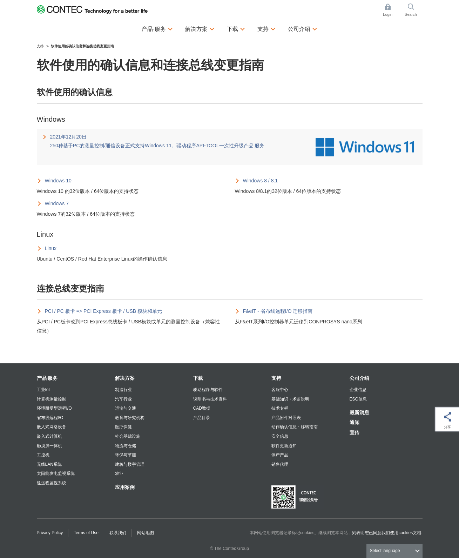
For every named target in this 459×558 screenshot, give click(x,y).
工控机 (43, 454)
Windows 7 (57, 203)
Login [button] (391, 10)
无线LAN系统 (49, 464)
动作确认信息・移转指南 (294, 426)
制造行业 (123, 389)
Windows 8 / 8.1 (260, 180)
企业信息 (358, 389)
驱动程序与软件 (208, 389)
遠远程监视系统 (51, 482)
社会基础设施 (127, 436)
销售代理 (279, 464)
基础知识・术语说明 (290, 399)
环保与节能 (125, 454)
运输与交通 (125, 408)
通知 (354, 422)
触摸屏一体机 (49, 445)
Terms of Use (86, 532)
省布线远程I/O (50, 417)
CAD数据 (201, 408)
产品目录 (201, 417)
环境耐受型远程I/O (54, 408)
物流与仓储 (125, 445)
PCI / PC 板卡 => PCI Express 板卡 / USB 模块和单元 (103, 311)
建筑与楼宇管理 (129, 464)
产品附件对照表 (286, 417)
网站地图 (145, 532)
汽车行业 (123, 399)
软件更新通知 (284, 445)
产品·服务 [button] (157, 28)
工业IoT (44, 389)
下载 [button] (236, 28)
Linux (50, 248)
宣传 (354, 432)
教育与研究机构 (129, 417)
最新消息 (359, 412)
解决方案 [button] (200, 28)
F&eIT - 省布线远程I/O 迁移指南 (278, 311)
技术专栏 (279, 408)
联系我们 (117, 532)
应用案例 (125, 487)
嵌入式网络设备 (51, 426)
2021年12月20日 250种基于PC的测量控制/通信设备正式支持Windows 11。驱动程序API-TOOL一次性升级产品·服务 (157, 141)
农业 (119, 473)
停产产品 (279, 454)
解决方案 (125, 378)
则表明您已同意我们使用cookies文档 (386, 532)
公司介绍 (359, 378)
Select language (385, 550)
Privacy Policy (50, 532)
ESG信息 (358, 399)
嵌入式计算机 (49, 436)
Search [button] (413, 10)
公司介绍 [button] (302, 28)
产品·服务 (47, 378)
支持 (276, 378)
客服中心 (279, 389)
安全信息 (279, 436)
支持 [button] (266, 28)
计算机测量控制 (51, 399)
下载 (198, 378)
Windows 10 (58, 180)
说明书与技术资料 (210, 399)
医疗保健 (123, 426)
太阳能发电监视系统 (56, 473)
